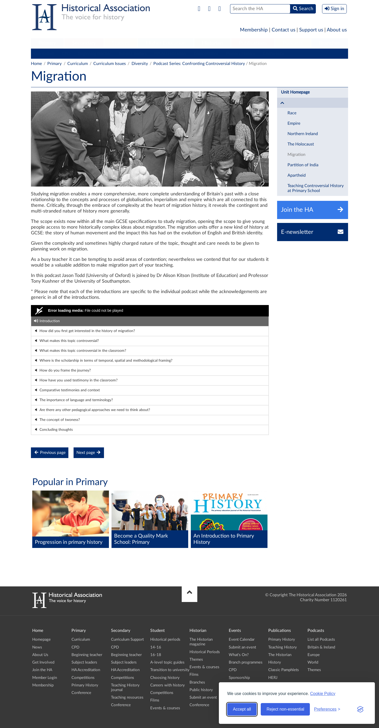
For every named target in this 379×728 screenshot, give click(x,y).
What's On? (239, 655)
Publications (253, 43)
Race (291, 113)
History (274, 662)
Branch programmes (246, 662)
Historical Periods (205, 652)
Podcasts (293, 43)
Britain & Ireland (321, 647)
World (313, 662)
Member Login (44, 678)
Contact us (283, 30)
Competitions (206, 53)
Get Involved (43, 662)
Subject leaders (133, 53)
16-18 (155, 655)
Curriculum (44, 53)
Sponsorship (239, 678)
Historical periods (165, 639)
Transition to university (170, 670)
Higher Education (166, 43)
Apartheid (296, 175)
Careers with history (167, 685)
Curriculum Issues (109, 64)
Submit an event (203, 697)
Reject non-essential (285, 709)
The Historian (279, 655)
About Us (40, 655)
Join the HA (42, 670)
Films (154, 700)
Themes (196, 659)
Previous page (50, 452)
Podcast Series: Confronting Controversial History (199, 64)
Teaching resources (127, 697)
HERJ (272, 678)
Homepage (41, 639)
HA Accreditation (170, 53)
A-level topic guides (167, 662)
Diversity (140, 64)
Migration (296, 155)
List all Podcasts (321, 639)
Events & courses (165, 708)
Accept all (242, 709)
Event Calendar (241, 639)
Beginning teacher (94, 53)
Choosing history (165, 678)
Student (121, 43)
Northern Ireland (302, 134)
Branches (329, 43)
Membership (254, 30)
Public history (201, 690)
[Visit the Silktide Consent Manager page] (360, 709)
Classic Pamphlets (283, 670)
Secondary (84, 43)
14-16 (155, 647)
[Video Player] (150, 310)
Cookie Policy (322, 693)
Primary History (240, 53)
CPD (66, 53)
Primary (47, 43)
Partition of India (302, 165)
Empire (293, 123)
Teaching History (282, 647)
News (37, 647)
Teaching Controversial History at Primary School (315, 188)
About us (337, 30)
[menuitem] (47, 43)
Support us (311, 30)
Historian (212, 43)
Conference (273, 53)
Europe (314, 655)
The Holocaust (300, 144)
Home (36, 64)
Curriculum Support (127, 639)
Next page (88, 452)
